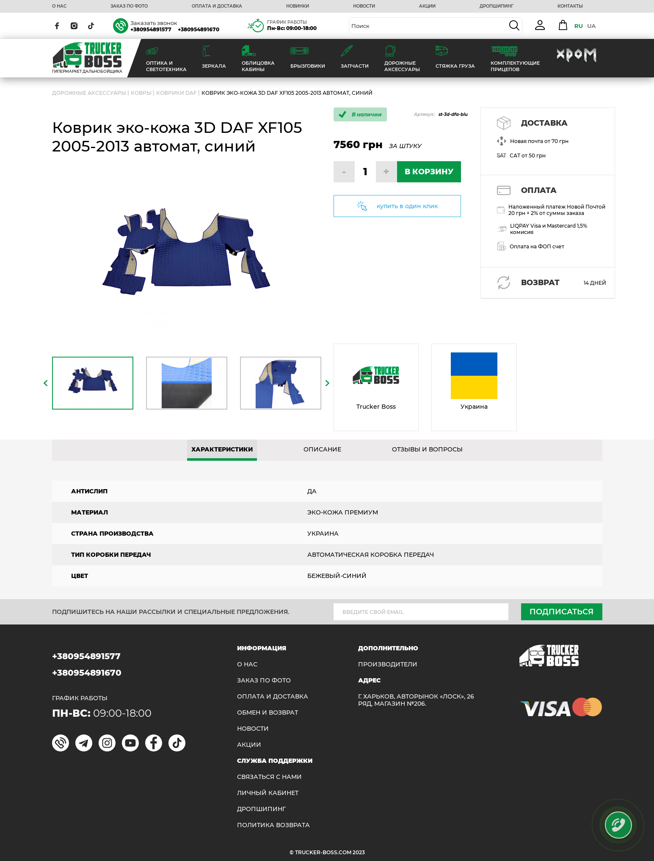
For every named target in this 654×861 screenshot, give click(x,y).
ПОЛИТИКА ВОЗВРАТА (273, 825)
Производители (387, 664)
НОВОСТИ (364, 6)
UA (591, 25)
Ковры (141, 93)
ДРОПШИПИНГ (496, 6)
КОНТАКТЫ (570, 6)
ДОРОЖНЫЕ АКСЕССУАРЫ (89, 93)
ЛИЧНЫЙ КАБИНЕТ (267, 793)
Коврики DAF (176, 93)
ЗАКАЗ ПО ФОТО (129, 6)
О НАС (59, 6)
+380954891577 (150, 29)
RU (578, 25)
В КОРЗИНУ (429, 171)
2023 (359, 852)
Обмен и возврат (267, 712)
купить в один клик (407, 206)
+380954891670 (198, 29)
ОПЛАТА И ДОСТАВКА (217, 6)
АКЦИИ (427, 6)
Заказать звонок (153, 22)
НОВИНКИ (297, 6)
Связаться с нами (269, 777)
